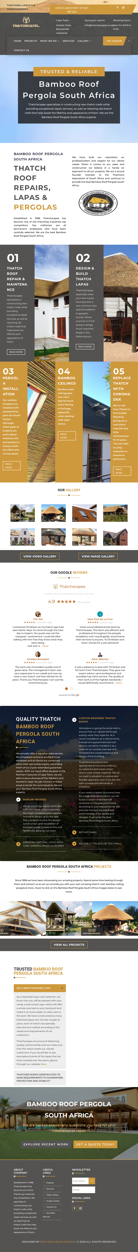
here (43, 1064)
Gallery (83, 41)
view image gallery (98, 556)
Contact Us (21, 50)
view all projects (69, 944)
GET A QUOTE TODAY (95, 1144)
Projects (30, 41)
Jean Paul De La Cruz (100, 619)
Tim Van (38, 619)
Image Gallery (52, 1201)
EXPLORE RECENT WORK (46, 1144)
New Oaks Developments (58, 1241)
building (99, 756)
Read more (16, 352)
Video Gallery (52, 1195)
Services (68, 41)
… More (44, 646)
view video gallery (39, 556)
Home (17, 41)
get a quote (114, 41)
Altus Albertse (100, 659)
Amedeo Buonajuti (38, 659)
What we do (48, 41)
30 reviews (84, 602)
